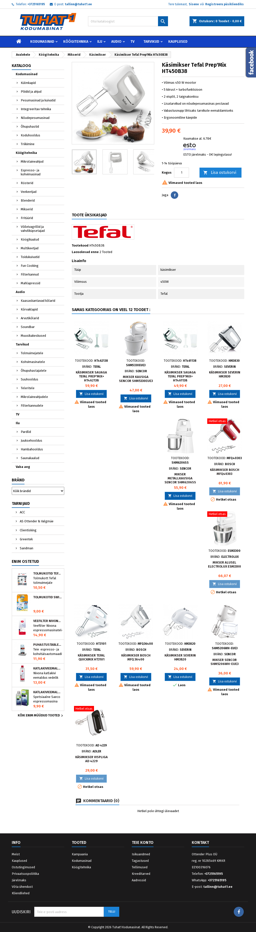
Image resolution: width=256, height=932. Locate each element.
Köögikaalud (30, 239)
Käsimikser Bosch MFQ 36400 (135, 657)
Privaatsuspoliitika (25, 874)
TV (132, 41)
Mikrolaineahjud (32, 161)
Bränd (18, 480)
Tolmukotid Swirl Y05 (47, 597)
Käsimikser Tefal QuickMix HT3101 (91, 657)
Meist (16, 854)
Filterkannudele (32, 405)
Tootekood (80, 245)
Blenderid (28, 200)
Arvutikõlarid (30, 318)
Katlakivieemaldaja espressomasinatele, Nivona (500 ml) (47, 668)
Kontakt (200, 842)
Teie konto (143, 842)
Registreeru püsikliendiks (224, 4)
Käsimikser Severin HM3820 (180, 657)
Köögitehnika (75, 41)
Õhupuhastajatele (33, 370)
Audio (116, 41)
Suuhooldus (29, 379)
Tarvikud (151, 41)
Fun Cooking (29, 266)
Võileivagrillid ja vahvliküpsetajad (33, 229)
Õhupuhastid (30, 126)
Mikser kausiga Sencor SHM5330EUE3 (136, 379)
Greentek (26, 539)
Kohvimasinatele (33, 362)
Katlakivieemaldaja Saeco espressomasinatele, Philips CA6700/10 (47, 692)
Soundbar (28, 327)
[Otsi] (128, 21)
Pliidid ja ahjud (31, 91)
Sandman (26, 548)
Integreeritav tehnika (36, 109)
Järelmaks (19, 880)
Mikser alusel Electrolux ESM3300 (224, 564)
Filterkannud (30, 274)
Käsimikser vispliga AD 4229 (91, 759)
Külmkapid (28, 83)
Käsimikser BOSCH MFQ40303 (224, 472)
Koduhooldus (30, 135)
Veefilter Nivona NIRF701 (47, 621)
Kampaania (80, 854)
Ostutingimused (23, 867)
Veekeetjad (28, 192)
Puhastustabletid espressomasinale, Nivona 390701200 (47, 644)
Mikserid (27, 209)
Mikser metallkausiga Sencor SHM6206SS (180, 478)
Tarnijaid (21, 503)
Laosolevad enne (85, 252)
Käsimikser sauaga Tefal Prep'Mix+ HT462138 (91, 376)
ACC (22, 512)
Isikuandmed (141, 854)
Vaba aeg (23, 467)
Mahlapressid (30, 283)
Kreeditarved (141, 874)
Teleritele (27, 388)
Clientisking (27, 530)
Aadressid (139, 880)
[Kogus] (181, 173)
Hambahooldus (32, 449)
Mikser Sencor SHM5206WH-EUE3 (224, 662)
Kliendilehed (21, 893)
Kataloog (21, 65)
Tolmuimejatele (32, 353)
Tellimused (140, 867)
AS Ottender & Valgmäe (36, 521)
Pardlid (26, 432)
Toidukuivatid (30, 257)
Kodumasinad (42, 41)
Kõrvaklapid (29, 309)
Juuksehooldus (31, 440)
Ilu (99, 41)
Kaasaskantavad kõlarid (38, 301)
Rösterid (27, 183)
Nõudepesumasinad (35, 118)
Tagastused (140, 861)
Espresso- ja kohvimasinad (30, 172)
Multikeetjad (29, 248)
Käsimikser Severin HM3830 (224, 374)
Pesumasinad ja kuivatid (38, 100)
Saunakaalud (30, 458)
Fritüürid (27, 218)
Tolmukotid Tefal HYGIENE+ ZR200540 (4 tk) (47, 573)
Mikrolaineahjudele (34, 397)
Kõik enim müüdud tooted (41, 715)
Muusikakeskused (33, 335)
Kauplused (178, 41)
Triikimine (27, 144)
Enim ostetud (25, 561)
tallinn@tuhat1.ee (78, 4)
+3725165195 (36, 4)
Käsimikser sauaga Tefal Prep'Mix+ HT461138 (180, 376)
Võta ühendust (22, 887)
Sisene (194, 4)
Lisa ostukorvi (219, 172)
